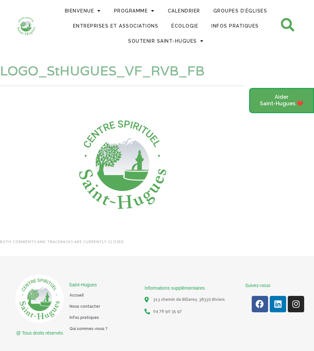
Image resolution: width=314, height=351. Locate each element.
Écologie (184, 26)
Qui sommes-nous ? (88, 328)
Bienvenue (83, 10)
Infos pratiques (84, 317)
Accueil (76, 295)
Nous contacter (84, 306)
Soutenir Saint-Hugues (166, 41)
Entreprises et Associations (116, 26)
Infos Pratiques (235, 26)
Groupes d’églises (240, 10)
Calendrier (184, 10)
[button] (281, 101)
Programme (134, 10)
